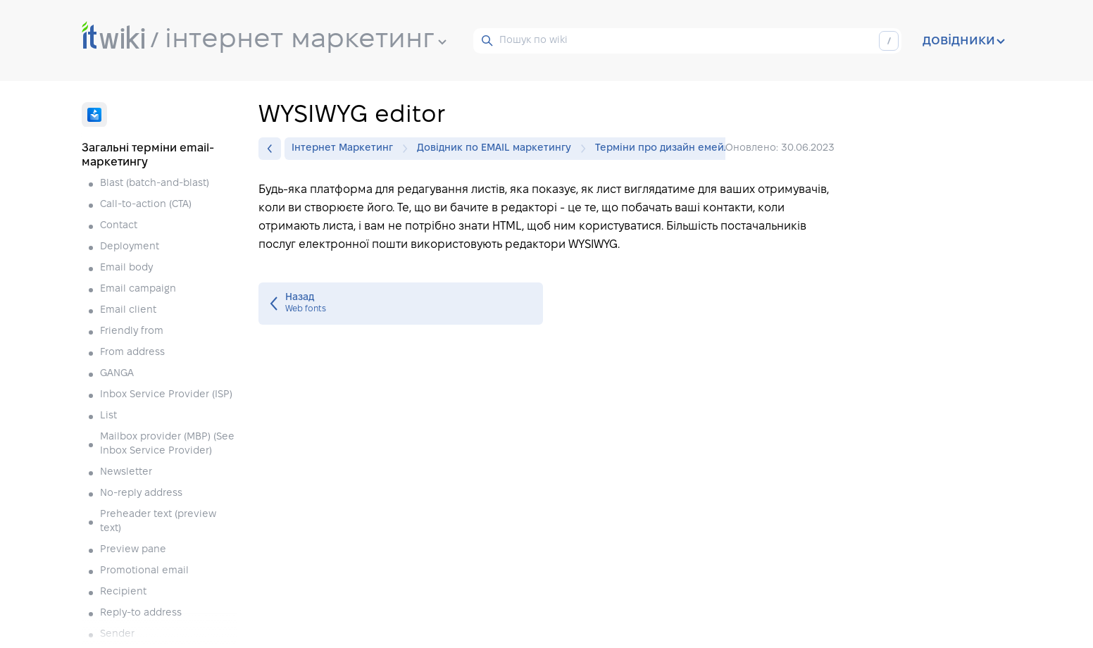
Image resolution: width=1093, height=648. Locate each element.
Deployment (131, 246)
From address (134, 352)
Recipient (124, 592)
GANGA (118, 373)
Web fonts (400, 303)
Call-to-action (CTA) (147, 204)
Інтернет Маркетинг (346, 149)
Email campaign (139, 289)
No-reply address (142, 493)
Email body (128, 268)
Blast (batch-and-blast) (156, 183)
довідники (964, 41)
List (110, 415)
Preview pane (134, 549)
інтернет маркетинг (305, 40)
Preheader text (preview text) (158, 521)
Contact (120, 225)
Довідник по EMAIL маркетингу (497, 149)
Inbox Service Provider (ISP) (167, 394)
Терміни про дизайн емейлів (666, 148)
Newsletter (127, 472)
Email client (129, 310)
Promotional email (146, 570)
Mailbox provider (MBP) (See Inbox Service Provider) (167, 444)
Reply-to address (142, 613)
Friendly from (133, 331)
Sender (117, 634)
